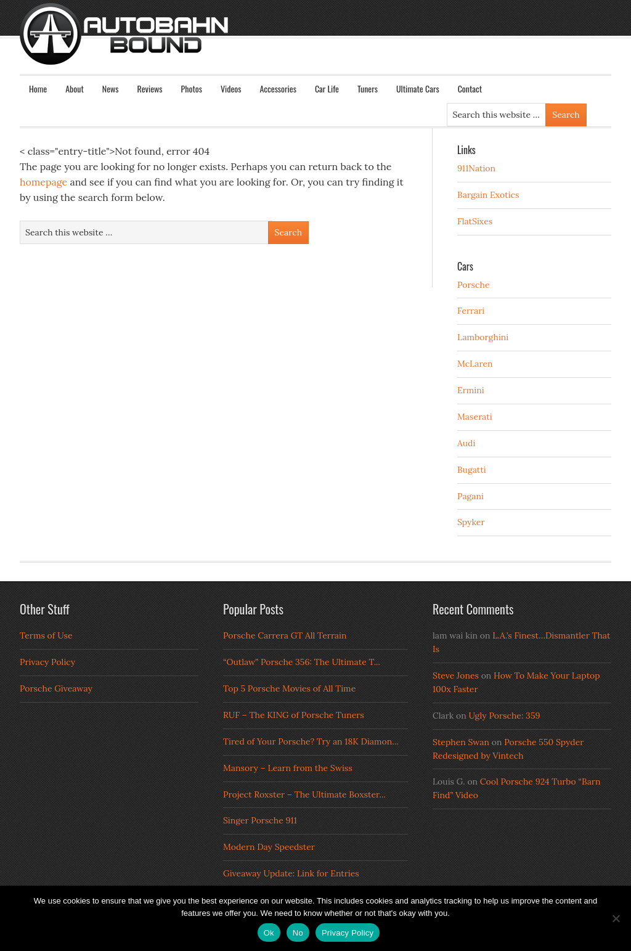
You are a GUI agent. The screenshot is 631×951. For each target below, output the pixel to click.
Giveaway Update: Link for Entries (291, 873)
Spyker (471, 522)
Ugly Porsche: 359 (504, 715)
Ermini (470, 390)
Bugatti (471, 469)
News (110, 88)
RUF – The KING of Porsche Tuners (293, 714)
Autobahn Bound (335, 44)
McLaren (475, 363)
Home (38, 88)
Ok (269, 932)
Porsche (473, 284)
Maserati (474, 416)
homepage (43, 182)
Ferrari (470, 310)
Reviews (150, 88)
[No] (615, 918)
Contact (470, 88)
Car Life (327, 88)
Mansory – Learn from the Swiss (287, 767)
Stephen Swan (461, 742)
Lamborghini (482, 337)
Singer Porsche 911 (260, 820)
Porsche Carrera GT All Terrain (285, 635)
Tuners (367, 88)
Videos (231, 88)
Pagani (470, 496)
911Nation (476, 168)
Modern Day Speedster (269, 846)
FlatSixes (474, 221)
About (74, 88)
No (298, 932)
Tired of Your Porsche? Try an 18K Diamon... (311, 741)
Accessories (277, 88)
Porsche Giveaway (56, 688)
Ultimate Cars (417, 88)
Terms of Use (46, 635)
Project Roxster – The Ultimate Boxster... (304, 794)
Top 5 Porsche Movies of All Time (289, 688)
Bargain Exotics (488, 194)
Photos (191, 88)
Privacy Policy (47, 661)
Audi (466, 443)
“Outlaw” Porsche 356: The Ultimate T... (301, 661)
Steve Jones (456, 675)
